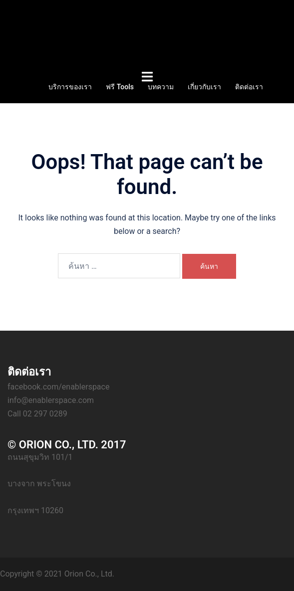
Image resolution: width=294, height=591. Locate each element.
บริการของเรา (70, 87)
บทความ (161, 87)
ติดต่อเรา (249, 87)
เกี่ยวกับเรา (204, 87)
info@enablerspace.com (50, 400)
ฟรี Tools (120, 87)
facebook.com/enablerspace (58, 387)
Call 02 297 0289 (37, 413)
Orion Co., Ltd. (89, 574)
